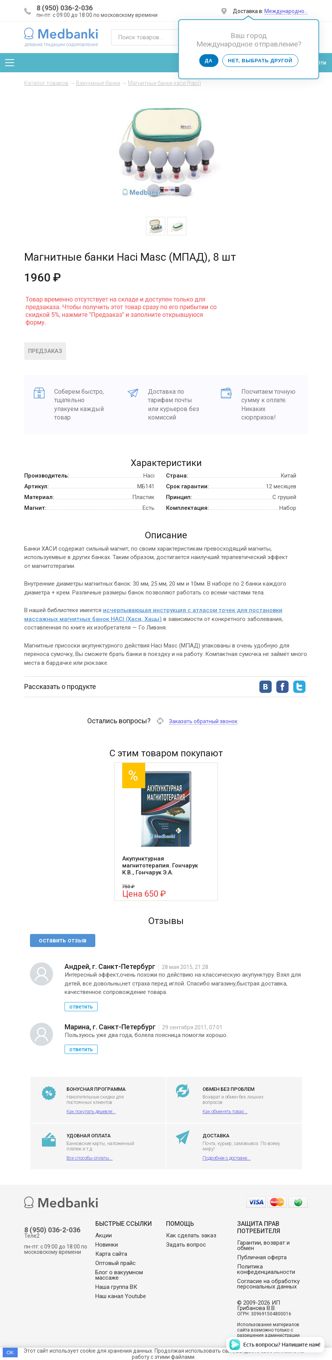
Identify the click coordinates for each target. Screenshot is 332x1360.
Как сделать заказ (191, 1235)
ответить (81, 1007)
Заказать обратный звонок (203, 721)
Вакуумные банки (98, 83)
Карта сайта (111, 1253)
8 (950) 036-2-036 (65, 8)
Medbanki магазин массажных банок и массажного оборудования (61, 37)
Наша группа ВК (116, 1286)
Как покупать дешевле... (91, 1111)
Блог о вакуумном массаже (119, 1275)
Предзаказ (45, 351)
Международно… (286, 11)
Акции (103, 1235)
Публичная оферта (262, 1257)
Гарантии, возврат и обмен (263, 1245)
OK (10, 1352)
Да (208, 60)
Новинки (106, 1244)
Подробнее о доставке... (227, 1158)
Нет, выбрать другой (260, 60)
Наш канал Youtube (120, 1296)
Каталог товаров (46, 83)
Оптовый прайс (115, 1263)
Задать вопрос (186, 1244)
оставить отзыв (62, 940)
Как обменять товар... (225, 1111)
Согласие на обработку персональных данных (268, 1284)
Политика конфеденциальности (266, 1269)
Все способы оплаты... (89, 1158)
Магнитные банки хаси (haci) (164, 83)
